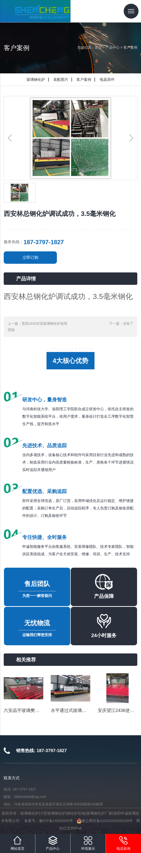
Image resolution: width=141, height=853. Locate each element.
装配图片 (60, 79)
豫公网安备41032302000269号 (105, 821)
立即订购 (30, 257)
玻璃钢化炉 (35, 79)
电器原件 (107, 79)
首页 (98, 47)
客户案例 (130, 47)
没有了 (128, 323)
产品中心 (112, 47)
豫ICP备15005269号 (56, 821)
